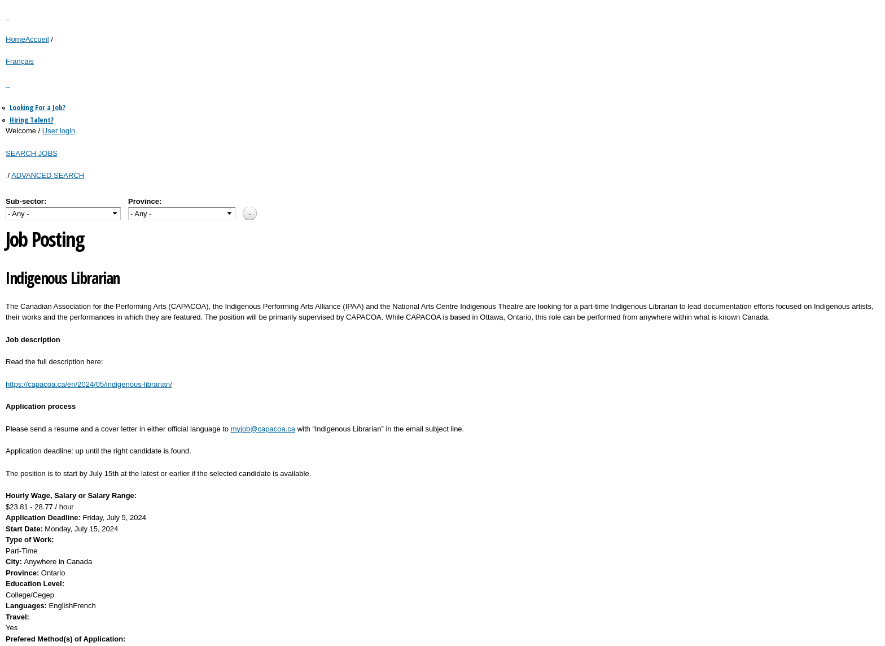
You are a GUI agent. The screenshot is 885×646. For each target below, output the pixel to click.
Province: (144, 201)
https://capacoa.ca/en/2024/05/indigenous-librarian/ (89, 384)
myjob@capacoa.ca (263, 429)
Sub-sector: (26, 201)
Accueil (37, 39)
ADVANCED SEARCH (47, 175)
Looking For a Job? (37, 107)
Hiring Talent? (32, 120)
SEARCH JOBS (32, 153)
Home (15, 39)
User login (59, 130)
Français (20, 61)
